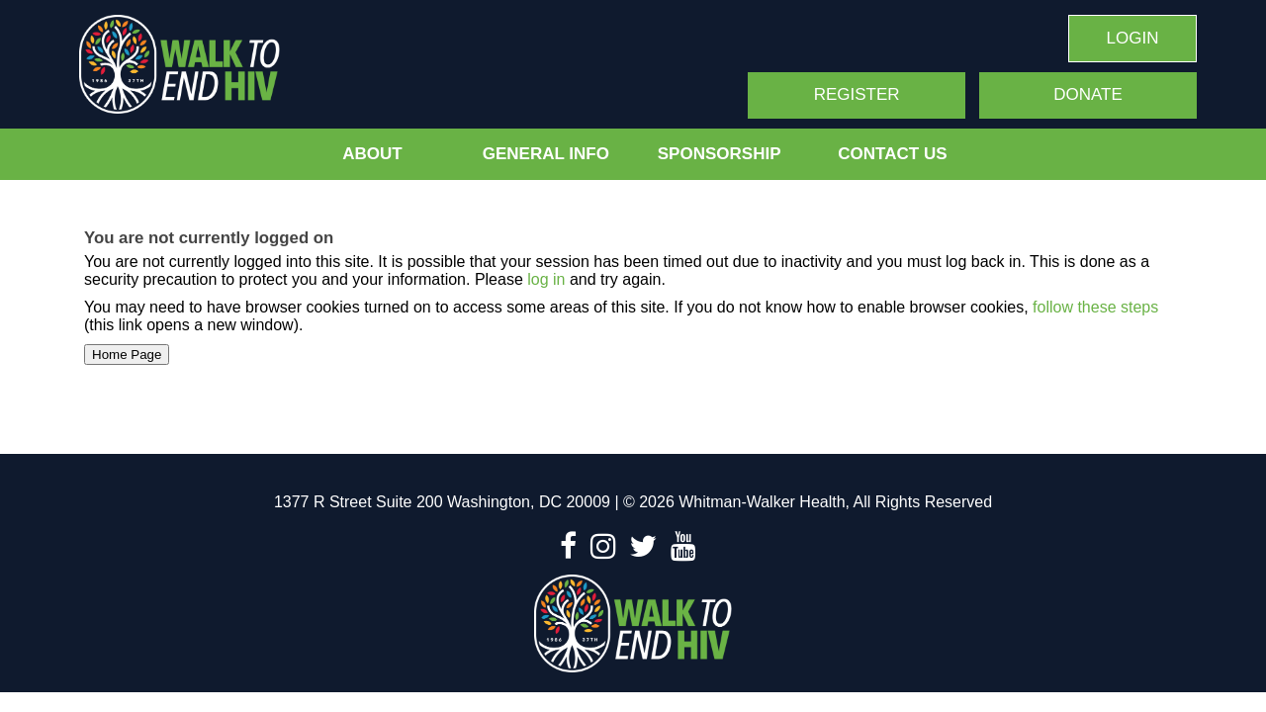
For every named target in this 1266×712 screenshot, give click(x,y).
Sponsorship (719, 153)
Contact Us (892, 153)
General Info (546, 153)
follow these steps (1094, 307)
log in (546, 279)
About (372, 153)
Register (857, 94)
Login (1133, 38)
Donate (1088, 94)
